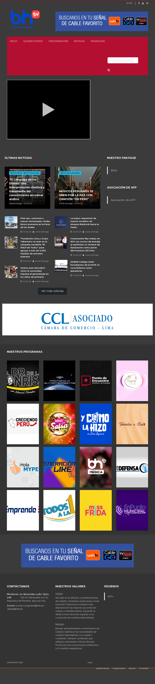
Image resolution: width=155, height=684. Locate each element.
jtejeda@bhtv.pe (15, 609)
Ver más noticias (52, 291)
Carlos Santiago (41, 232)
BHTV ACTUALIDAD (70, 173)
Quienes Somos (33, 41)
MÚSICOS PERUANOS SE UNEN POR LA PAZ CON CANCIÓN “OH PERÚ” (76, 195)
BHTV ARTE (16, 173)
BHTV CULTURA (31, 173)
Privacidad (98, 41)
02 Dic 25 (25, 232)
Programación (58, 41)
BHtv (114, 170)
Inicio (13, 41)
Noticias (79, 41)
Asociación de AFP (123, 200)
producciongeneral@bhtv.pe (30, 605)
